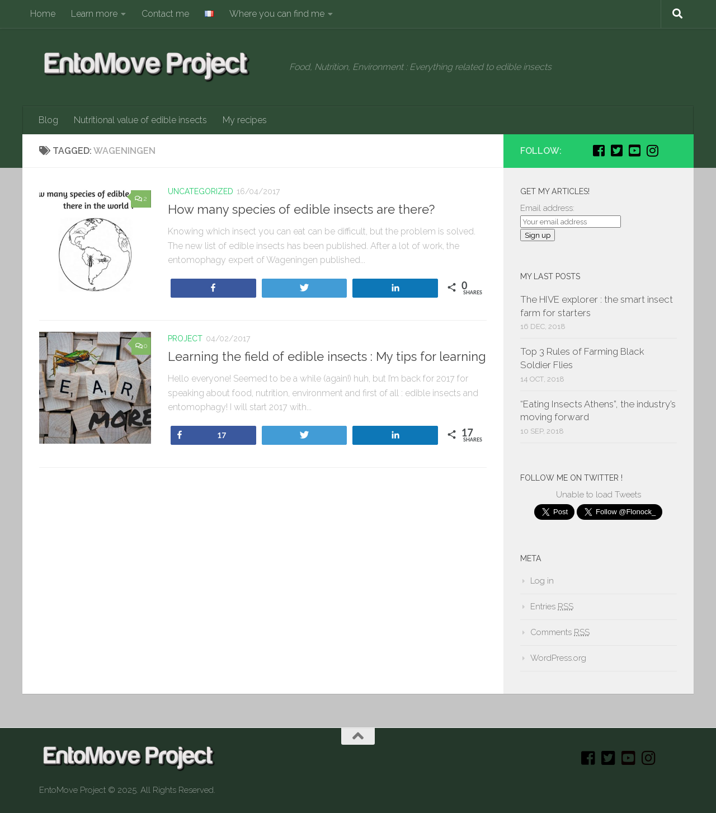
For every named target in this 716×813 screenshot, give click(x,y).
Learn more (94, 13)
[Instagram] (652, 150)
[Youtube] (634, 150)
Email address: (547, 208)
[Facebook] (598, 150)
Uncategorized (200, 191)
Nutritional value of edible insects (140, 120)
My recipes (245, 120)
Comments (560, 632)
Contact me (165, 13)
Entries (551, 606)
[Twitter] (616, 150)
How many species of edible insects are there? (301, 209)
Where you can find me (276, 13)
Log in (542, 581)
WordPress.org (558, 658)
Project (185, 338)
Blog (48, 120)
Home (42, 13)
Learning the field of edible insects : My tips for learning (327, 356)
